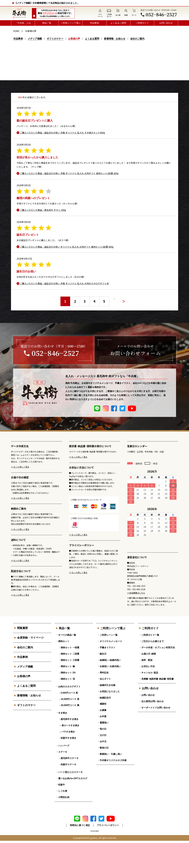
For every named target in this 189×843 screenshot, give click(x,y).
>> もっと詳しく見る (20, 465)
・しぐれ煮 (61, 793)
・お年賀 (101, 717)
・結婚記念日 (104, 697)
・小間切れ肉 (62, 799)
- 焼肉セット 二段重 (69, 652)
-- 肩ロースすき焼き (69, 726)
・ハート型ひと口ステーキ (69, 773)
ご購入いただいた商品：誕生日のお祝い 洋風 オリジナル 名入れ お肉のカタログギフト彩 (64, 283)
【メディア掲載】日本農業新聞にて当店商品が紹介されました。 (47, 3)
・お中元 (101, 742)
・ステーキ (61, 753)
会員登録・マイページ (31, 636)
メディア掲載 (35, 38)
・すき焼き (61, 713)
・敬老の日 (103, 749)
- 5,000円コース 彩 (68, 692)
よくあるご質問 (118, 23)
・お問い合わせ (147, 694)
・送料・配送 (146, 659)
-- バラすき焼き (67, 732)
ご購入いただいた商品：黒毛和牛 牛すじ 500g (43, 209)
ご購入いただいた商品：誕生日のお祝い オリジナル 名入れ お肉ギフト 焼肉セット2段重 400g (67, 246)
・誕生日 (101, 652)
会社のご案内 (138, 38)
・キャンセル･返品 (148, 672)
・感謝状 (101, 704)
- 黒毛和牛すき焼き (69, 719)
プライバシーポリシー (108, 827)
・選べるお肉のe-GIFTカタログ (72, 780)
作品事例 (94, 23)
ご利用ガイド (142, 23)
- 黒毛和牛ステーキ (69, 759)
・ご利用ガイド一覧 (149, 633)
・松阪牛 (60, 786)
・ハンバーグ (62, 746)
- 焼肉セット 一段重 (69, 646)
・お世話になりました (108, 691)
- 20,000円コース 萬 (69, 705)
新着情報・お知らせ (115, 38)
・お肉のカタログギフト (68, 686)
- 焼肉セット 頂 (67, 678)
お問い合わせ (166, 23)
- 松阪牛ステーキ (67, 766)
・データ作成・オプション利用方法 (157, 646)
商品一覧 (46, 23)
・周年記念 (103, 672)
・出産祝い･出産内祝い (109, 665)
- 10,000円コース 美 (69, 699)
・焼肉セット (62, 640)
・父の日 (101, 736)
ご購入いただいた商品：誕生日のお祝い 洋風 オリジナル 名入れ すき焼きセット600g (62, 132)
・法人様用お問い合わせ (151, 701)
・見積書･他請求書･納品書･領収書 (156, 678)
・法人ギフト (104, 678)
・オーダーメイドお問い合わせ (154, 707)
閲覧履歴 (22, 626)
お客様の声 (75, 38)
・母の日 (101, 729)
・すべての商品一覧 (66, 633)
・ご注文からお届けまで (151, 640)
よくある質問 (93, 38)
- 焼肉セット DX (67, 672)
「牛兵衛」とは (23, 23)
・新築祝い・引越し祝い (109, 755)
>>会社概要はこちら (136, 591)
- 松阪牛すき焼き (67, 739)
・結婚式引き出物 (106, 685)
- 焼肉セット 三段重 (69, 659)
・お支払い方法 (147, 665)
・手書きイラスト (106, 646)
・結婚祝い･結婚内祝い (109, 659)
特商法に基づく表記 (80, 827)
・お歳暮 (101, 710)
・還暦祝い (103, 723)
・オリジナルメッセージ (109, 640)
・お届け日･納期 (147, 652)
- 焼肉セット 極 (67, 665)
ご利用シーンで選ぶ (71, 23)
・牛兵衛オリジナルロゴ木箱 (111, 761)
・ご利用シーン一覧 (107, 633)
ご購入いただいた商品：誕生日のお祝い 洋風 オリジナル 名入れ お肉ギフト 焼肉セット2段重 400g (69, 173)
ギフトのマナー (55, 38)
